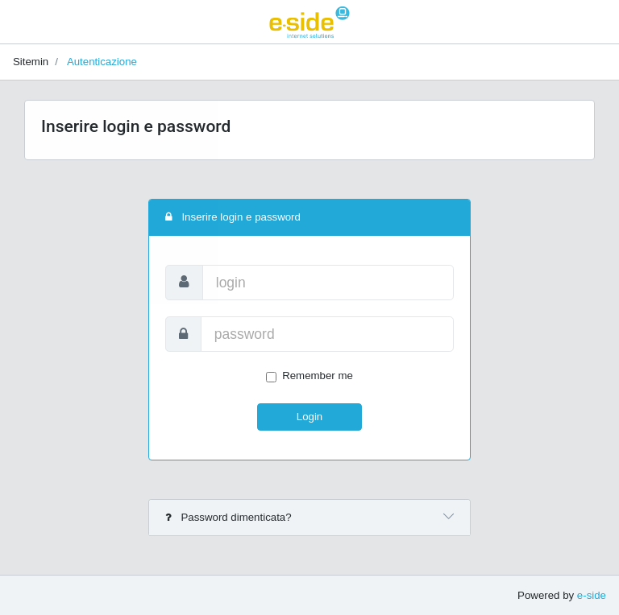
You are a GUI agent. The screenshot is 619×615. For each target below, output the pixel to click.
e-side (591, 595)
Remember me (317, 375)
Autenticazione (102, 62)
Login (309, 417)
